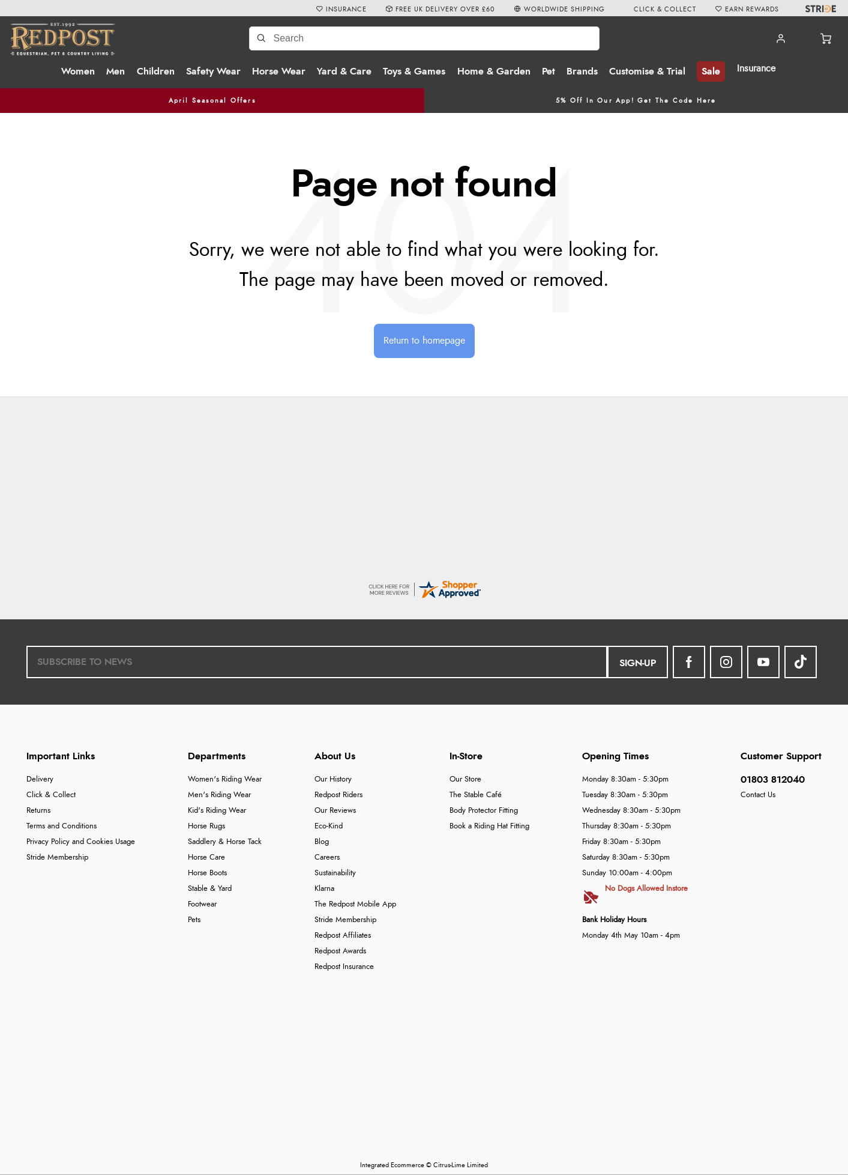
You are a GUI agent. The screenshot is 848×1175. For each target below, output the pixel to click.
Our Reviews (335, 811)
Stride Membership (57, 857)
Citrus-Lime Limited (460, 1165)
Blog (321, 842)
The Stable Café (476, 795)
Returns (38, 811)
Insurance (756, 68)
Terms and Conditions (61, 826)
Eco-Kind (328, 826)
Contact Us (758, 795)
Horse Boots (207, 873)
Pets (194, 920)
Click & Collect (51, 795)
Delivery (39, 779)
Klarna (324, 889)
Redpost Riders (338, 795)
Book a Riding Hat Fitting (489, 826)
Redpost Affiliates (342, 936)
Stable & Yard (210, 889)
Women (78, 71)
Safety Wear (213, 71)
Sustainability (335, 873)
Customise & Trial (647, 71)
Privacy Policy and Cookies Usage (80, 842)
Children (156, 71)
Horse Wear (278, 71)
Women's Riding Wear (225, 779)
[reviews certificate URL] (424, 587)
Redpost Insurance (344, 967)
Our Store (465, 779)
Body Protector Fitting (484, 811)
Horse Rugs (206, 826)
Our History (333, 779)
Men (115, 71)
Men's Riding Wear (219, 795)
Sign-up (637, 663)
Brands (582, 71)
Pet (548, 71)
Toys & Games (414, 71)
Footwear (202, 904)
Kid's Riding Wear (217, 811)
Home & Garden (494, 71)
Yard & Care (344, 71)
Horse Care (206, 857)
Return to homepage (424, 340)
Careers (327, 857)
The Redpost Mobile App (355, 904)
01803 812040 (773, 780)
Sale (711, 71)
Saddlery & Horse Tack (225, 842)
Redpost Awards (340, 951)
